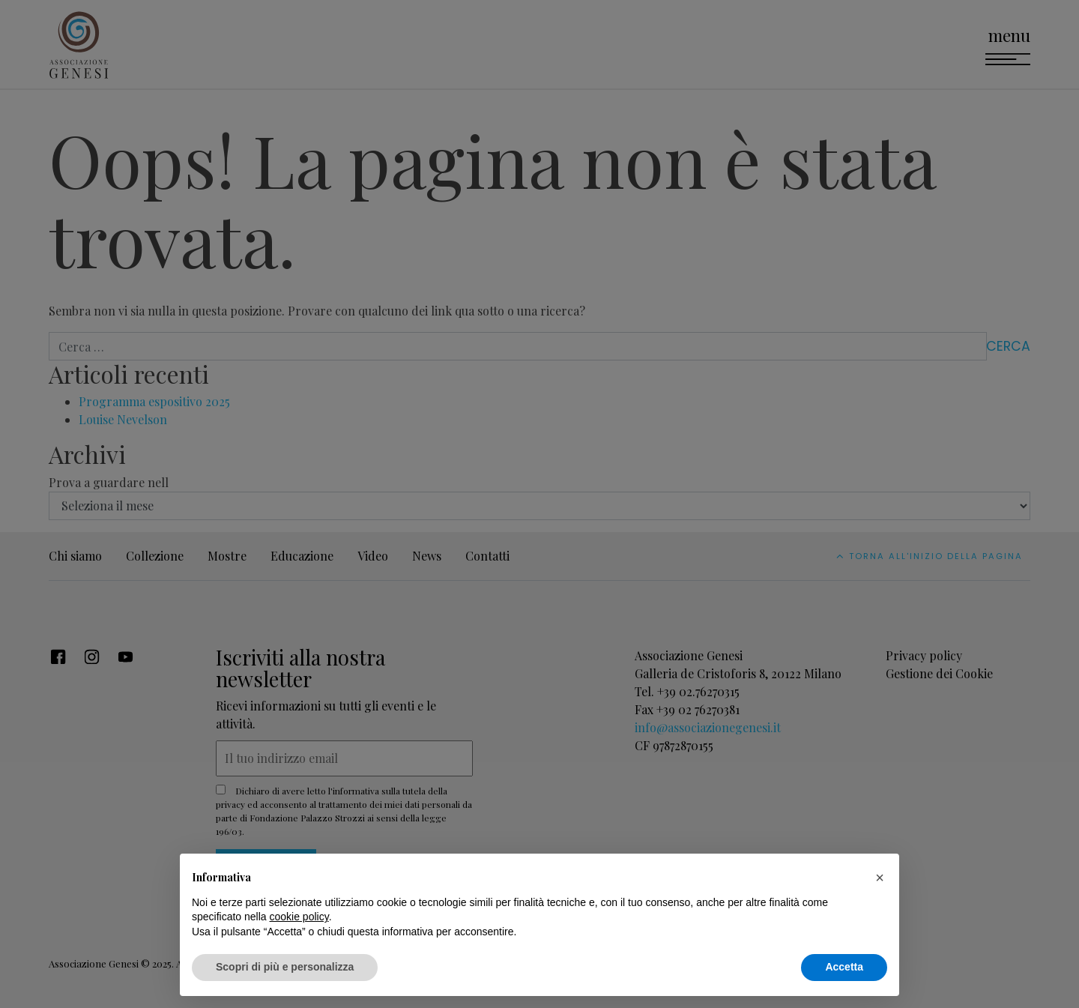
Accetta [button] (844, 967)
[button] (880, 878)
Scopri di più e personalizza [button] (285, 967)
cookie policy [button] (299, 917)
